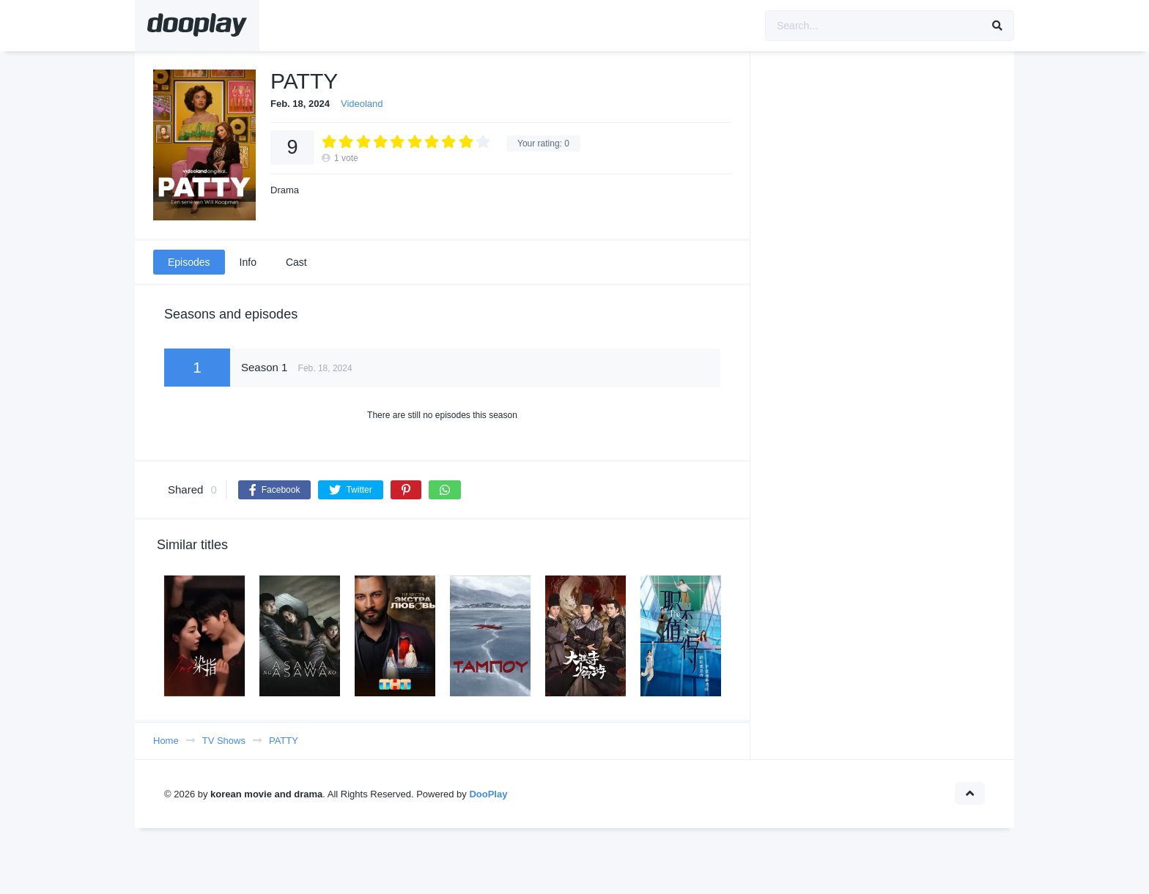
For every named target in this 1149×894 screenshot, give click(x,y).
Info (248, 262)
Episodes (189, 262)
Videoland (362, 103)
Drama (284, 190)
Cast (296, 262)
